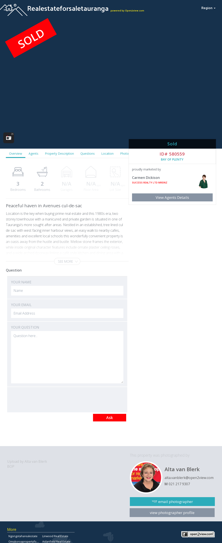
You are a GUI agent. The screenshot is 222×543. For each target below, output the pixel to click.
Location (107, 153)
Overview (15, 153)
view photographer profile (172, 512)
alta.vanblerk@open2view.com (189, 477)
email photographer (175, 501)
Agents (33, 153)
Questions (87, 153)
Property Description (59, 153)
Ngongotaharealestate (23, 536)
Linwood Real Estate (55, 536)
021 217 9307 (179, 484)
